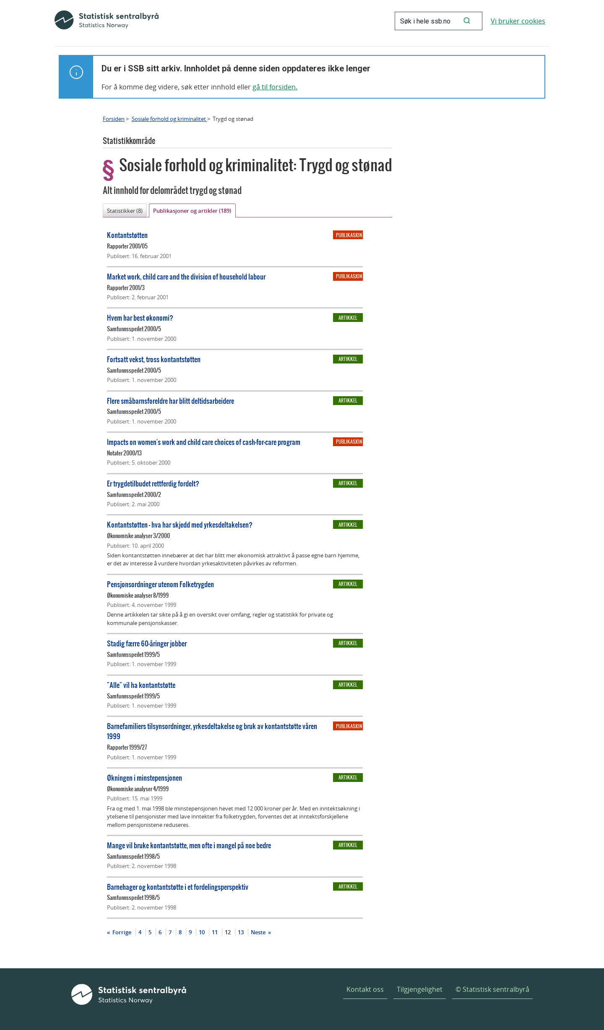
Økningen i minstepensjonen (144, 777)
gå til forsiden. (275, 86)
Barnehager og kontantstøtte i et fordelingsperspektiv (177, 886)
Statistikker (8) (125, 210)
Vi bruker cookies (518, 21)
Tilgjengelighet (420, 989)
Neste (259, 932)
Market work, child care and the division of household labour (186, 276)
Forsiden (114, 119)
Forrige (121, 932)
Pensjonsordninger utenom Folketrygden (160, 584)
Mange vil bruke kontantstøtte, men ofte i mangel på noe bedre (189, 845)
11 (215, 932)
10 (202, 932)
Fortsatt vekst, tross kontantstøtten (153, 359)
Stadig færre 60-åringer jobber (147, 643)
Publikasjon (349, 235)
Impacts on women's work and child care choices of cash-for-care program (203, 442)
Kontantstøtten (127, 235)
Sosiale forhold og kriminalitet (169, 119)
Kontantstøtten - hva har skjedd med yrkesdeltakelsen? (180, 524)
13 (241, 932)
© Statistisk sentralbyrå (492, 989)
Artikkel (347, 317)
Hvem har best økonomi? (140, 317)
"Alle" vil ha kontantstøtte (141, 685)
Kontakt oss (365, 989)
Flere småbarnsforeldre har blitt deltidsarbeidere (170, 400)
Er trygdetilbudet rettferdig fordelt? (153, 483)
